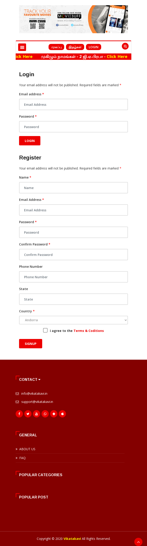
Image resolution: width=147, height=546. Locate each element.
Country (27, 311)
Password (28, 116)
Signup (31, 343)
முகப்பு (56, 47)
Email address (31, 94)
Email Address (31, 199)
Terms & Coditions (89, 331)
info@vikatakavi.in (34, 393)
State (23, 289)
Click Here (27, 56)
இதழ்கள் (75, 47)
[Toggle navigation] (22, 47)
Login (93, 47)
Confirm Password (34, 244)
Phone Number (31, 266)
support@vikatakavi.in (37, 401)
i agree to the (77, 331)
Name (25, 177)
